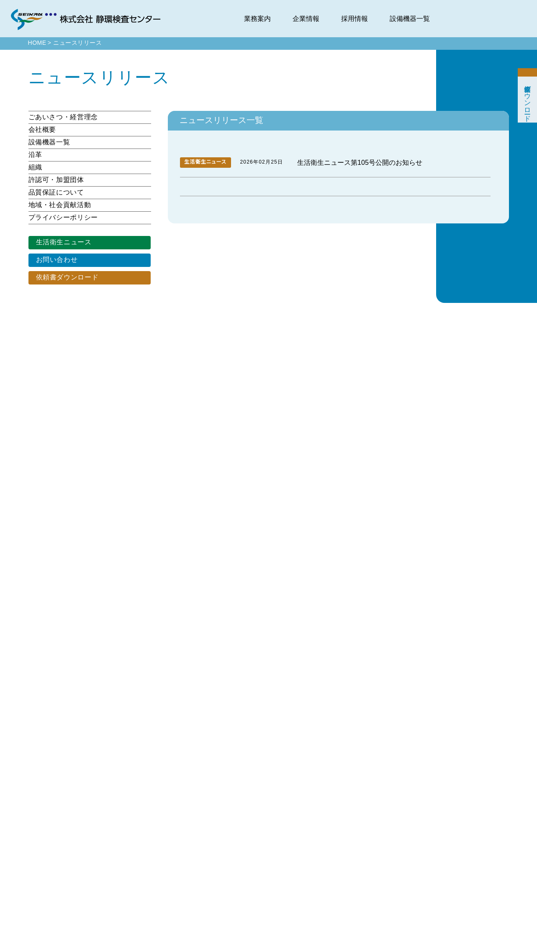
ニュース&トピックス (280, 798)
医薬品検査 (345, 848)
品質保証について (55, 192)
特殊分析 (343, 861)
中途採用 (489, 811)
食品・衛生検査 (349, 811)
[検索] (267, 688)
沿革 (35, 155)
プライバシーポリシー (60, 218)
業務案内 (257, 19)
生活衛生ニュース (62, 242)
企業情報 (306, 19)
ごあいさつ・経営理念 (60, 117)
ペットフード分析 (351, 836)
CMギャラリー (415, 898)
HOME (37, 43)
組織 (35, 167)
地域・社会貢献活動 (58, 205)
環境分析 (343, 798)
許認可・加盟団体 (54, 180)
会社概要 (42, 130)
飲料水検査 (345, 823)
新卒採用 (489, 798)
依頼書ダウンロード (65, 277)
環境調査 (343, 886)
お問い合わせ (56, 260)
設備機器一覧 (410, 19)
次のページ (366, 580)
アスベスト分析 (349, 873)
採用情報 (354, 19)
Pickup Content (276, 811)
